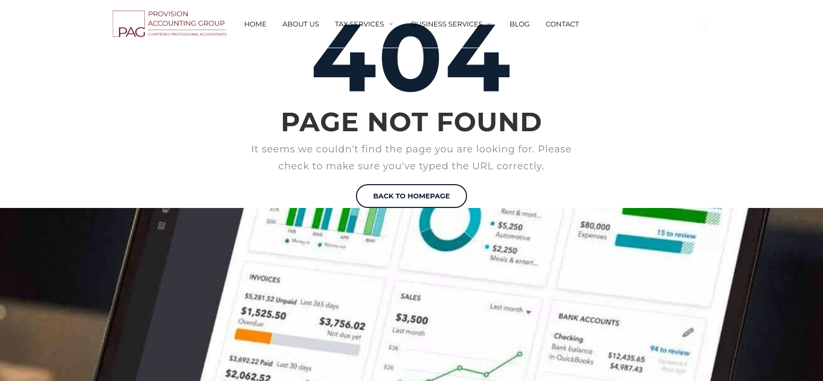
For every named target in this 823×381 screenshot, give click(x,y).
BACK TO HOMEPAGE (411, 196)
